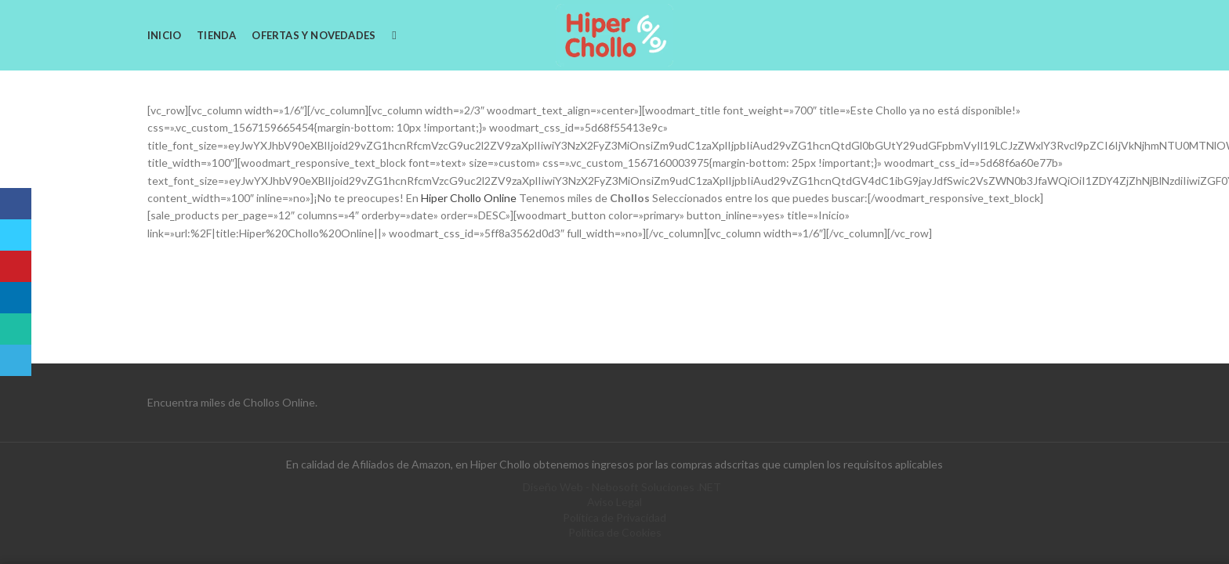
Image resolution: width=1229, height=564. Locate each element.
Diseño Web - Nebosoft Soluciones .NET (622, 487)
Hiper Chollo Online (468, 197)
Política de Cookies (615, 532)
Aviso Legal (614, 501)
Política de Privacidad (614, 517)
